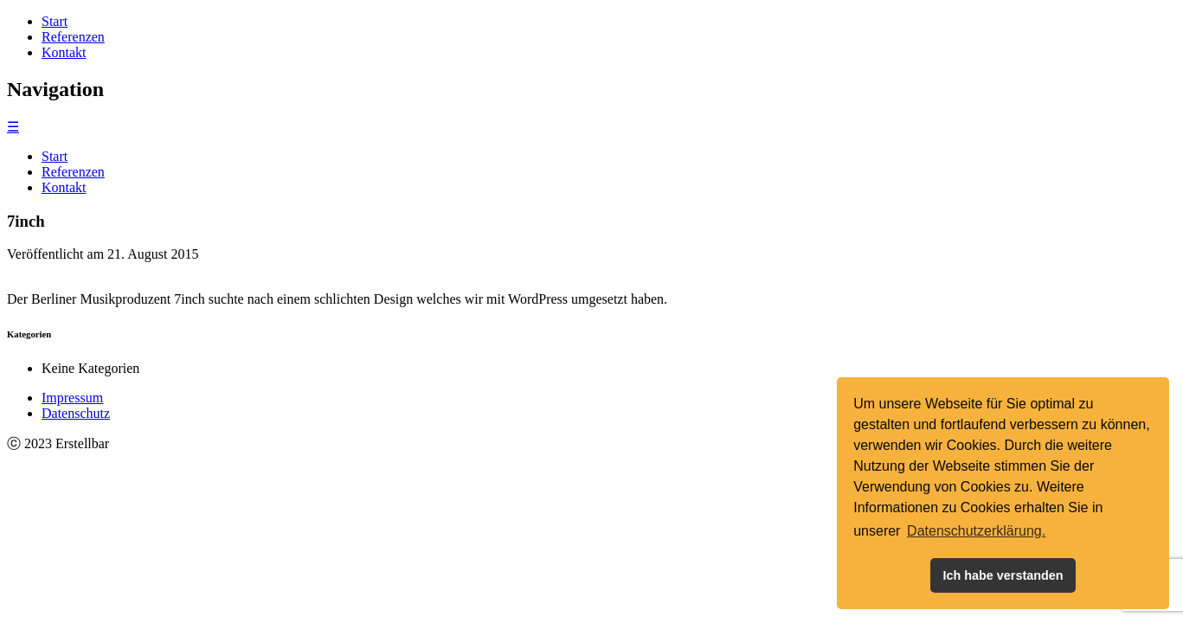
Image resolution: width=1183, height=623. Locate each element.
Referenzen (73, 36)
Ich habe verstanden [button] (1002, 575)
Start (55, 21)
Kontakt (64, 52)
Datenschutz (76, 413)
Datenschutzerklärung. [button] (976, 530)
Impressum (72, 397)
